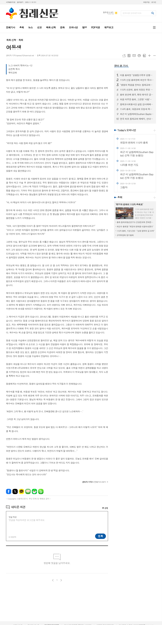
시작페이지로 (10, 2)
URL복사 (123, 55)
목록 (129, 55)
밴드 (41, 491)
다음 (61, 580)
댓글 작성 (12, 517)
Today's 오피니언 (126, 130)
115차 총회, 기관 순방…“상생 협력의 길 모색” (135, 230)
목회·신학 (11, 40)
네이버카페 (34, 491)
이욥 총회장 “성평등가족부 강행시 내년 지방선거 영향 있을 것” (137, 75)
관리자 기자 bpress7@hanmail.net (20, 55)
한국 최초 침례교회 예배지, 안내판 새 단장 (137, 118)
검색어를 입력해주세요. (132, 13)
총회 (119, 197)
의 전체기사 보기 (94, 481)
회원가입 (146, 2)
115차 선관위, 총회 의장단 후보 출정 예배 (137, 89)
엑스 (15, 491)
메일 (134, 55)
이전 (53, 580)
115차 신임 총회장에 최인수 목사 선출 (137, 79)
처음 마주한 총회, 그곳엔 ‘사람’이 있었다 (137, 99)
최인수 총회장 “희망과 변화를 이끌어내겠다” (135, 226)
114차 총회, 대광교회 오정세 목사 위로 (137, 109)
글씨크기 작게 (154, 55)
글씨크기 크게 (149, 55)
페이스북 (8, 491)
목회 (21, 40)
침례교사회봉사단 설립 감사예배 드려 (137, 104)
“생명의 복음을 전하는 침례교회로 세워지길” (137, 84)
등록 (100, 536)
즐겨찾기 (20, 2)
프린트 (139, 55)
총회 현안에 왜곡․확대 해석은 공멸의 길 (137, 94)
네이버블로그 (28, 491)
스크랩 (144, 55)
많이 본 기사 (121, 66)
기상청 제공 (110, 14)
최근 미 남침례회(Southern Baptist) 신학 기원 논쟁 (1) (137, 114)
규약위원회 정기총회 (125, 235)
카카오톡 (21, 491)
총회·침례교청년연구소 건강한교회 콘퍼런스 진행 (135, 222)
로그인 (153, 2)
